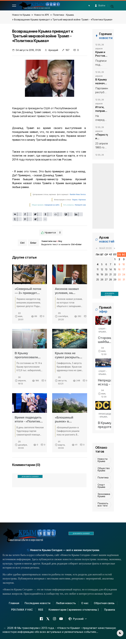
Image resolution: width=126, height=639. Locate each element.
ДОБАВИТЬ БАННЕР (30, 476)
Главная (14, 603)
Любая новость (66, 603)
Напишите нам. (80, 205)
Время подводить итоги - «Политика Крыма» (28, 421)
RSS (40, 609)
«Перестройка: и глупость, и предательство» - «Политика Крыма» (101, 136)
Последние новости (37, 603)
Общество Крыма (104, 469)
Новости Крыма (21, 14)
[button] (14, 6)
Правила (109, 609)
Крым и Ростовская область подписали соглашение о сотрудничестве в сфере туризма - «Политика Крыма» (101, 54)
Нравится (51, 233)
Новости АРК (41, 14)
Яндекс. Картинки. (79, 200)
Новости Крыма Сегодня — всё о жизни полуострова (63, 550)
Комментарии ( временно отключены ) (74, 609)
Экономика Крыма (104, 495)
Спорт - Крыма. (103, 330)
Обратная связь (104, 603)
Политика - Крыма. (63, 14)
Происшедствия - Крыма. (108, 415)
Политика (103, 477)
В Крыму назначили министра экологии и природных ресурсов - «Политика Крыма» (101, 81)
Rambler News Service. (78, 194)
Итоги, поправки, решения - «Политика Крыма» (101, 109)
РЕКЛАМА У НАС (22, 609)
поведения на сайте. (52, 205)
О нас (84, 603)
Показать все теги (103, 504)
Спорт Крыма (101, 485)
